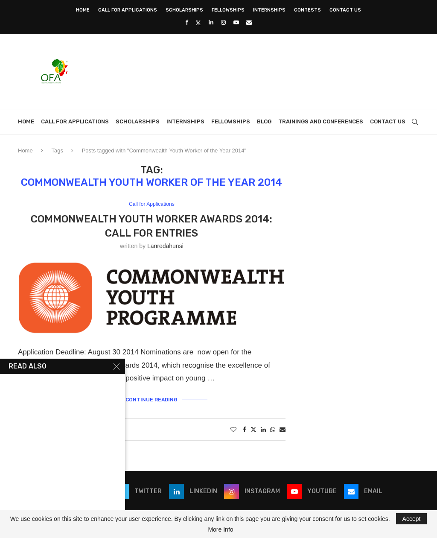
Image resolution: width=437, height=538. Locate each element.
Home (83, 10)
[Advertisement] (263, 70)
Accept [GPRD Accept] (411, 518)
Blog (264, 121)
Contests (307, 10)
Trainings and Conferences (320, 121)
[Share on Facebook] (244, 429)
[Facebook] (186, 22)
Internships (269, 10)
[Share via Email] (283, 429)
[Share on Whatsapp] (272, 429)
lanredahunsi (165, 246)
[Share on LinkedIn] (263, 429)
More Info (220, 529)
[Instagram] (223, 22)
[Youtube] (236, 22)
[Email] (249, 22)
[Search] (415, 121)
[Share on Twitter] (253, 429)
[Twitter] (198, 22)
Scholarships (184, 10)
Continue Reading (151, 399)
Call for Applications (127, 10)
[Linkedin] (211, 22)
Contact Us (345, 10)
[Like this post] (233, 429)
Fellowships (228, 10)
